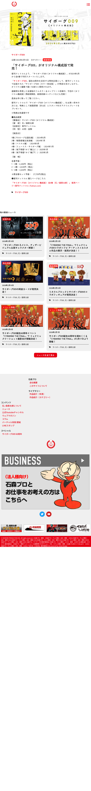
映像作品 (7, 219)
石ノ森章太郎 (23, 253)
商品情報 (54, 219)
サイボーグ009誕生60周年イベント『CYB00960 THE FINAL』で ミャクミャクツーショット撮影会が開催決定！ (21, 335)
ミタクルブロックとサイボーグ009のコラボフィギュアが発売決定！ (68, 293)
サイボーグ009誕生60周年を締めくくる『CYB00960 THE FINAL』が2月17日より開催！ (68, 338)
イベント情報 (9, 307)
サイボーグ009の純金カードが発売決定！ (20, 290)
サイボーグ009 (18, 54)
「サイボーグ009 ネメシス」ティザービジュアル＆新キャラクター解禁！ (21, 246)
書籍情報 (47, 59)
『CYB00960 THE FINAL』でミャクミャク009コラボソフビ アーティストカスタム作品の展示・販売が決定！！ (68, 247)
